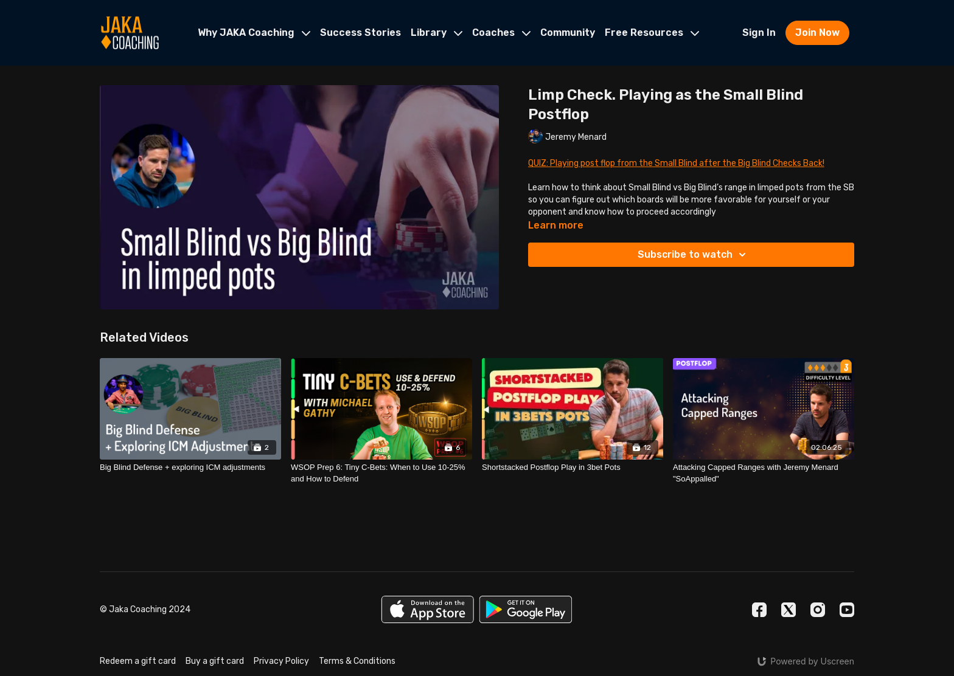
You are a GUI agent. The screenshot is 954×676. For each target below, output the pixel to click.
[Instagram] (817, 609)
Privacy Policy (281, 661)
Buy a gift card (215, 661)
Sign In (759, 32)
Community (567, 32)
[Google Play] (526, 609)
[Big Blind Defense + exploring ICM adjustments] (190, 467)
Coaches (501, 32)
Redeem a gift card (138, 661)
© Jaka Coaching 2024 (145, 609)
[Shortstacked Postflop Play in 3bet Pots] (572, 467)
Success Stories (360, 32)
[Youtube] (847, 609)
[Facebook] (759, 609)
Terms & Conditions (357, 661)
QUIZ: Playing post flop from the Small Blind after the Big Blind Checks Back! (676, 163)
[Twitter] (788, 609)
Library (436, 32)
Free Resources (652, 32)
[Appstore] (427, 609)
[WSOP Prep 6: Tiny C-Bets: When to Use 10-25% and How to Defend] (381, 473)
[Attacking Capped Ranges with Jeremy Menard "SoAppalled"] (763, 473)
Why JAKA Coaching (254, 32)
